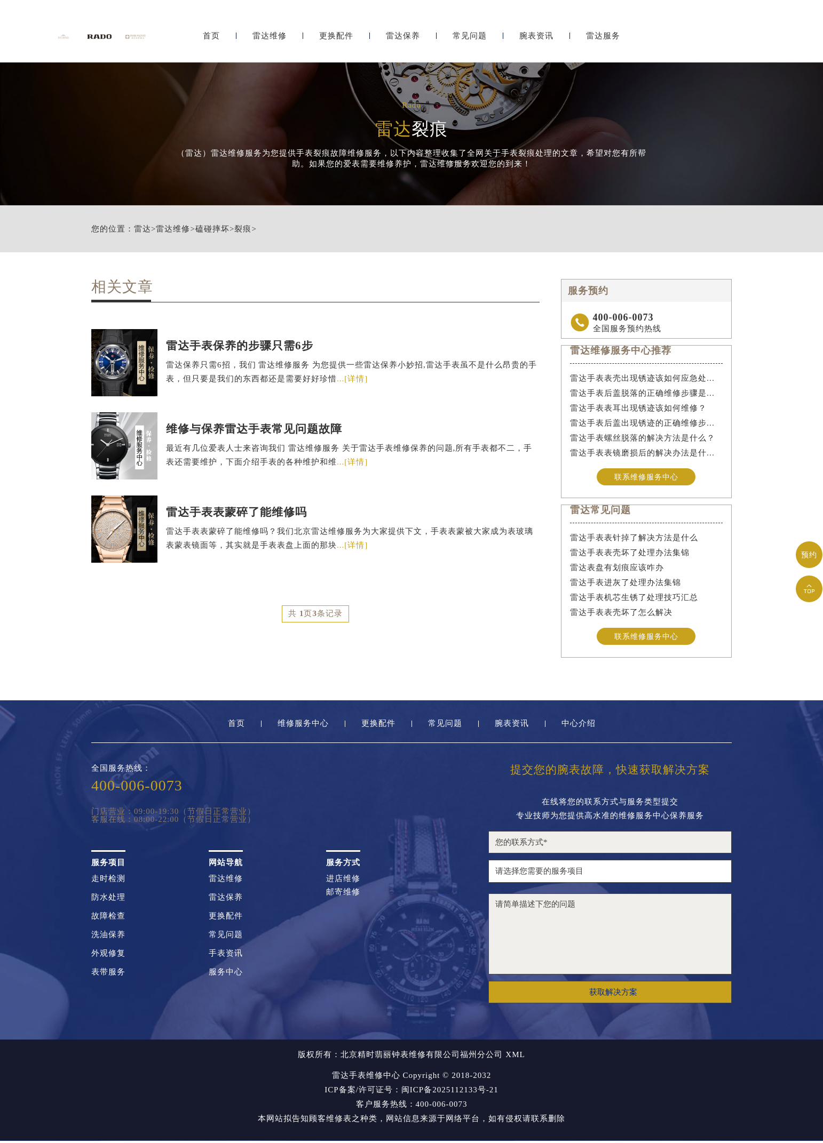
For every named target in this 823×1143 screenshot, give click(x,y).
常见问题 (470, 36)
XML (515, 1057)
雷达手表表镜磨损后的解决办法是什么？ (646, 453)
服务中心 (226, 974)
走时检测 (108, 881)
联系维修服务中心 (646, 477)
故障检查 (108, 918)
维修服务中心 (303, 726)
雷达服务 (603, 36)
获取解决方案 (613, 994)
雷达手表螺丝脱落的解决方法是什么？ (642, 438)
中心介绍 (578, 726)
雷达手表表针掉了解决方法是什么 (634, 538)
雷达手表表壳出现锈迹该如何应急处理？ (646, 378)
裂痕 (242, 229)
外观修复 (108, 956)
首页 (211, 36)
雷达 (142, 229)
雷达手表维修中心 (366, 1077)
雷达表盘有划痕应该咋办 (617, 568)
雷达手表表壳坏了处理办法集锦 (630, 553)
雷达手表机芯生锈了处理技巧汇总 (634, 598)
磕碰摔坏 (212, 229)
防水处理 (108, 900)
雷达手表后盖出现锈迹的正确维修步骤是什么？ (646, 423)
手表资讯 (226, 956)
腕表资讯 (536, 36)
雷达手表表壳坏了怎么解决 (621, 613)
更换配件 (336, 36)
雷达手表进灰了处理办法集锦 (625, 583)
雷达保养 (403, 36)
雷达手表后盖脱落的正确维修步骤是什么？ (646, 393)
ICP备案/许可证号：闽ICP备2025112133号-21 (411, 1092)
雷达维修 (269, 36)
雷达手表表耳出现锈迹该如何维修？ (638, 408)
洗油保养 (108, 937)
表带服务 (108, 974)
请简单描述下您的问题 (610, 936)
